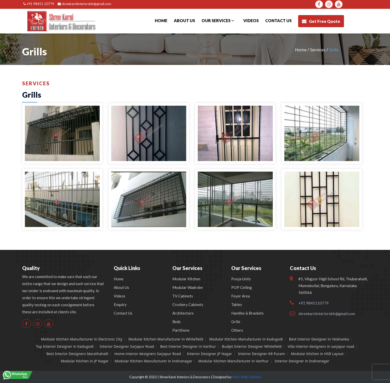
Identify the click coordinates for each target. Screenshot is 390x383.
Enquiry (120, 304)
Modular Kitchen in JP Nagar (84, 361)
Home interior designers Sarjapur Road (147, 353)
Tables (236, 304)
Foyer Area (240, 296)
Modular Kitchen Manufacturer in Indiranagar (153, 361)
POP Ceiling (241, 287)
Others (237, 330)
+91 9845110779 (313, 303)
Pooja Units (241, 279)
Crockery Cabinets (187, 304)
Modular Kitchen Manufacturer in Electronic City (81, 339)
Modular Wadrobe (187, 287)
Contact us (278, 20)
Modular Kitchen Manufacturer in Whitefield (165, 339)
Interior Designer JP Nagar (209, 353)
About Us (184, 20)
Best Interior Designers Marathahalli (77, 353)
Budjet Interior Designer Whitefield (252, 346)
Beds (176, 321)
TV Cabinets (182, 296)
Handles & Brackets (247, 313)
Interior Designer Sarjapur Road (127, 346)
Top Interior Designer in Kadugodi (65, 346)
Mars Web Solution (247, 377)
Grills (235, 321)
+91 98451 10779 (38, 4)
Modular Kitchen (186, 279)
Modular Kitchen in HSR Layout (317, 353)
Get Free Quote (321, 21)
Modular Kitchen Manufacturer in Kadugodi (246, 339)
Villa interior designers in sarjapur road (321, 346)
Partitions (180, 330)
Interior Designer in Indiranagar (302, 361)
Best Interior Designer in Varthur (188, 346)
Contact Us (123, 313)
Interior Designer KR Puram (261, 353)
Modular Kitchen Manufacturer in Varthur (233, 361)
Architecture (182, 313)
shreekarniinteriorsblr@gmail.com (84, 4)
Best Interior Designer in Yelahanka (319, 339)
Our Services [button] (218, 20)
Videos (251, 20)
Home (161, 20)
